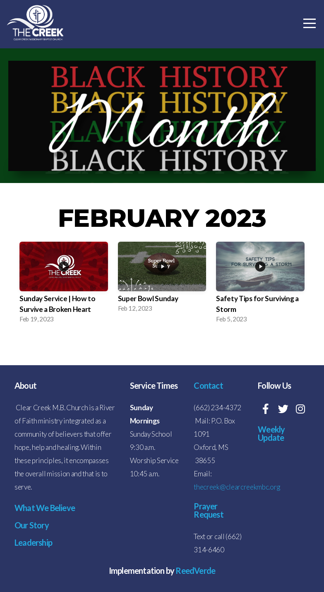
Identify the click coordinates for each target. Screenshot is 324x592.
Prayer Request (208, 510)
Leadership (33, 542)
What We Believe (44, 508)
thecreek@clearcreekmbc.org (237, 487)
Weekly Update (271, 433)
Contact (208, 385)
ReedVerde (194, 570)
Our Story (31, 525)
